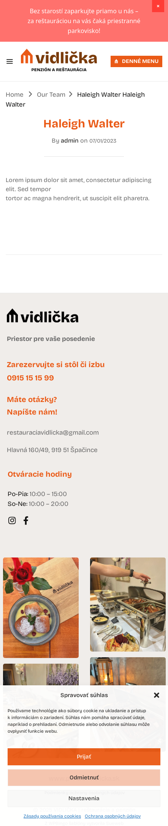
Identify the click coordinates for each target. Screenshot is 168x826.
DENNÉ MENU (136, 61)
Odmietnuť (84, 777)
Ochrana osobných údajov (113, 816)
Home (15, 95)
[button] (156, 695)
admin (70, 140)
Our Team (51, 95)
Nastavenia (84, 798)
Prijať (84, 756)
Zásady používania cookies (52, 816)
